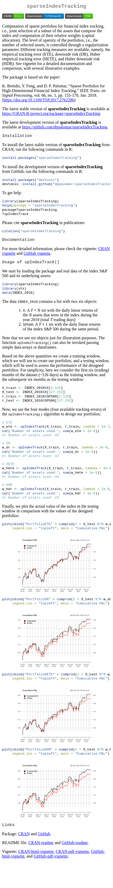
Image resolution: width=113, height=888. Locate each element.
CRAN (24, 859)
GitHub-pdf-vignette (51, 881)
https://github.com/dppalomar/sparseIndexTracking (64, 128)
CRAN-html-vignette (36, 876)
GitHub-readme (75, 868)
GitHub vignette (37, 260)
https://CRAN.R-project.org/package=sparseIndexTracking (51, 114)
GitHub (44, 859)
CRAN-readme (41, 868)
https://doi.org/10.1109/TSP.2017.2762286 (38, 101)
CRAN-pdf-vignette (72, 876)
